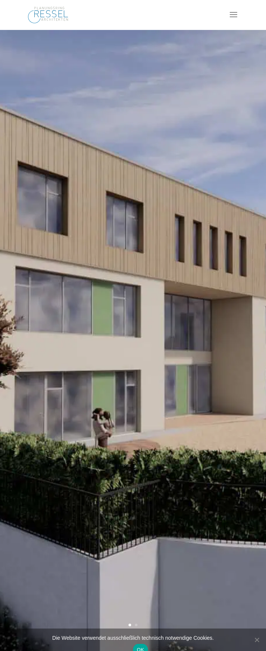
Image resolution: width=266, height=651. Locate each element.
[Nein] (256, 640)
